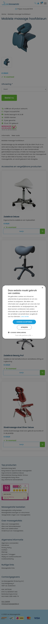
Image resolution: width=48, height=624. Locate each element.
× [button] (42, 287)
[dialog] (24, 312)
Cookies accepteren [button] (24, 322)
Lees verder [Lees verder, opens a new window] (25, 316)
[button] (24, 335)
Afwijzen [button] (24, 327)
